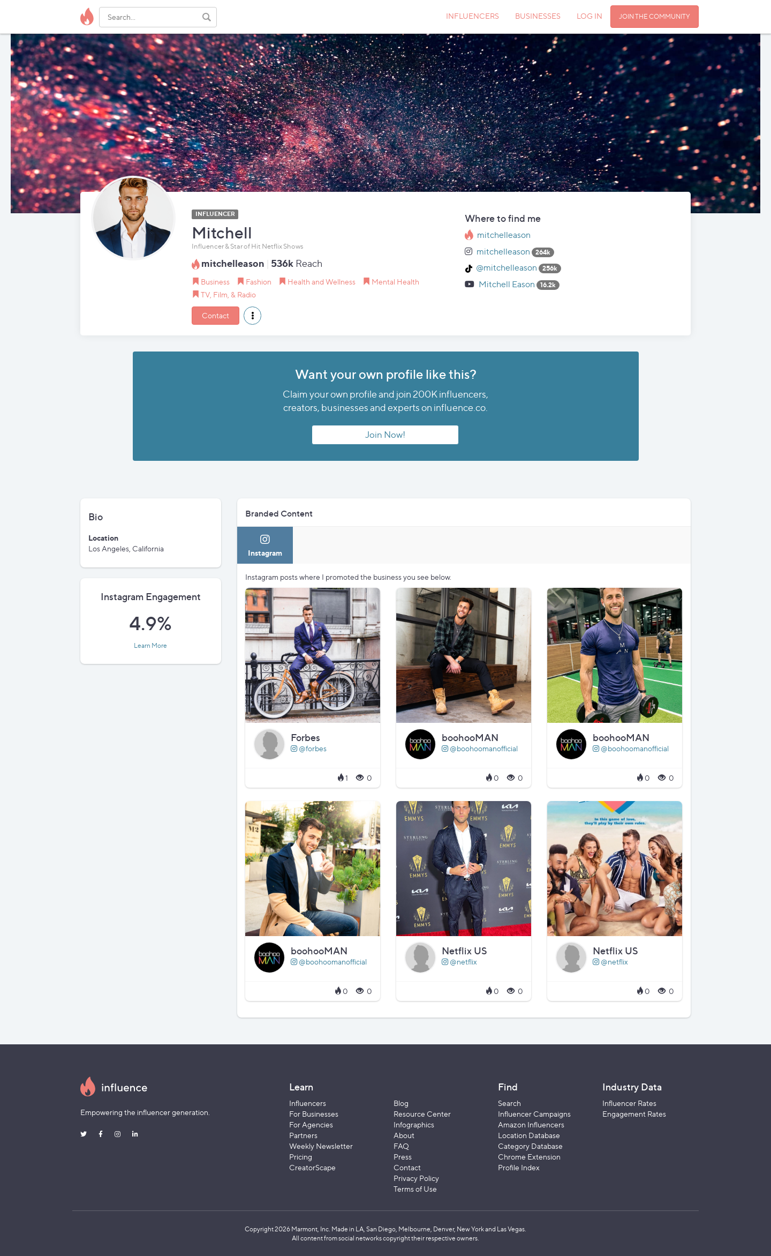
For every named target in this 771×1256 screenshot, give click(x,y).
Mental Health (395, 281)
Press (403, 1156)
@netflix (459, 961)
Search (509, 1103)
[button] (252, 315)
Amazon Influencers (531, 1124)
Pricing (300, 1156)
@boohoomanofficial (480, 748)
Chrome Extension (529, 1156)
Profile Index (519, 1167)
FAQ (401, 1145)
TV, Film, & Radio (228, 294)
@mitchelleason (506, 268)
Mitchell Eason (507, 284)
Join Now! (385, 434)
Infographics (414, 1124)
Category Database (530, 1145)
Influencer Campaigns (534, 1113)
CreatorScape (312, 1167)
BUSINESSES (538, 15)
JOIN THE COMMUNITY (654, 16)
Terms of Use (415, 1188)
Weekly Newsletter (321, 1145)
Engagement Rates (634, 1113)
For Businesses (313, 1113)
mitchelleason (504, 235)
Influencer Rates (629, 1103)
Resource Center (422, 1113)
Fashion (258, 281)
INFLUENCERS (472, 15)
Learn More (150, 645)
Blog (401, 1103)
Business (215, 281)
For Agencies (311, 1124)
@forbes (309, 748)
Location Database (529, 1135)
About (404, 1135)
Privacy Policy (416, 1178)
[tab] (265, 545)
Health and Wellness (322, 281)
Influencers (307, 1103)
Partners (303, 1135)
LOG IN (589, 15)
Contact (215, 315)
